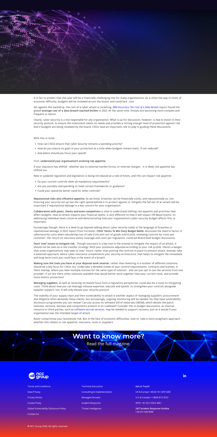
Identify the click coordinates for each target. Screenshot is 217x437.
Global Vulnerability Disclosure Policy (47, 408)
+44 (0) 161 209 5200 (159, 391)
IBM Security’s (136, 107)
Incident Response (91, 402)
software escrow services (89, 309)
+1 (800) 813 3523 (159, 397)
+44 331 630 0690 (144, 411)
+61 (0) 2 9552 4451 (152, 402)
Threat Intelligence (91, 408)
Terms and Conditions (39, 386)
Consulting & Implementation (97, 391)
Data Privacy (34, 391)
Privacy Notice (35, 397)
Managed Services (91, 397)
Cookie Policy (34, 402)
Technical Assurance (92, 386)
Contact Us (33, 414)
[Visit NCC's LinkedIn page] (184, 375)
